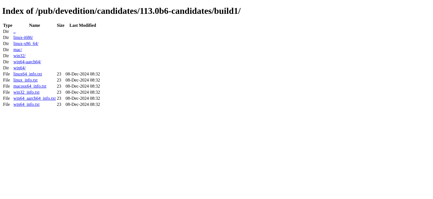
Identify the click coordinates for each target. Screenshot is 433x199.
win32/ (19, 55)
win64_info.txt (26, 104)
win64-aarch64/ (27, 61)
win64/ (19, 68)
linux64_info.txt (27, 74)
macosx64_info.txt (29, 86)
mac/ (17, 49)
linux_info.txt (25, 80)
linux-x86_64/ (25, 43)
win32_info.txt (26, 92)
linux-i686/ (23, 37)
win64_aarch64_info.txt (34, 98)
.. (14, 31)
